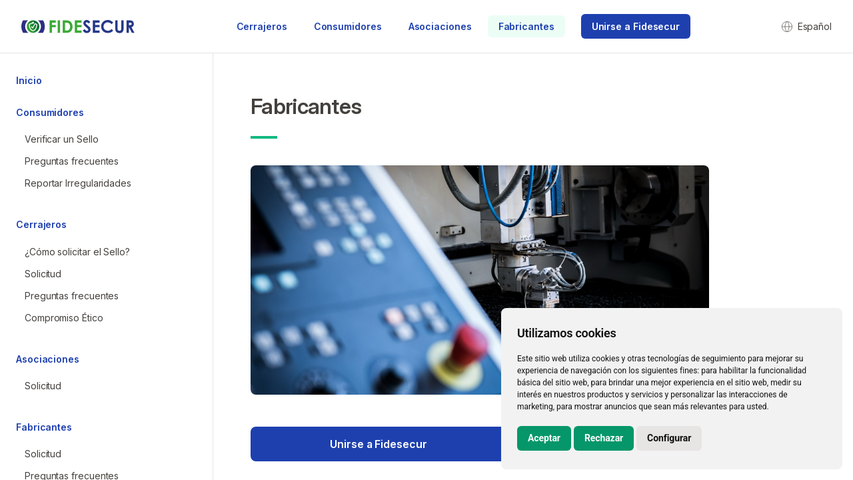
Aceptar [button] (544, 438)
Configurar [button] (669, 438)
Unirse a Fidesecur (378, 444)
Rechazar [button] (603, 438)
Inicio (28, 80)
